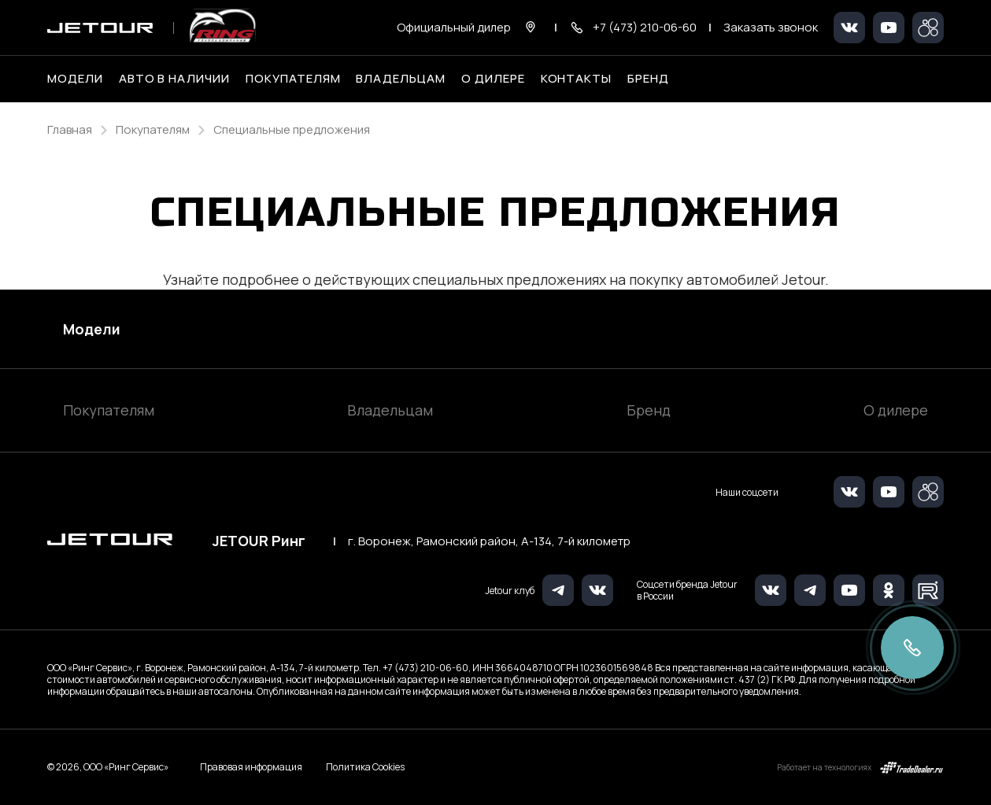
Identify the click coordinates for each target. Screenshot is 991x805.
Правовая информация (251, 767)
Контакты (576, 79)
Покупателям (108, 410)
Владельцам (390, 410)
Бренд (649, 410)
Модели (91, 329)
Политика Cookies (365, 767)
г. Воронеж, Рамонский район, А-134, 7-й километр (489, 541)
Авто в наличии (174, 79)
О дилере (493, 79)
